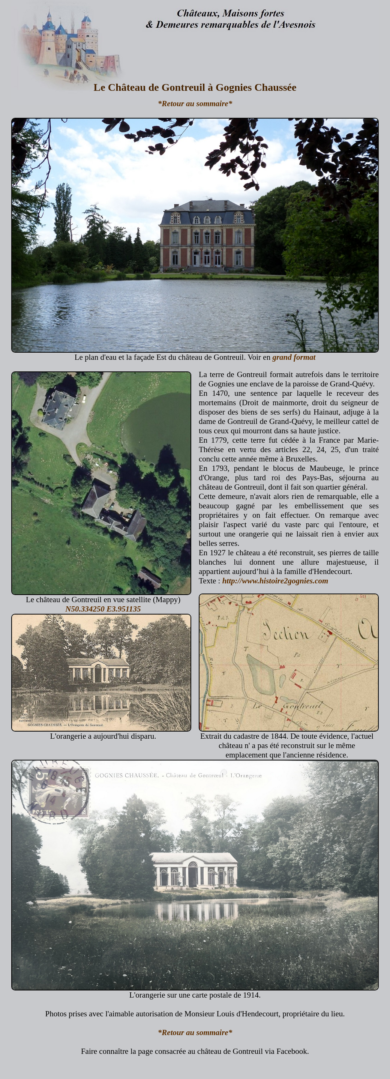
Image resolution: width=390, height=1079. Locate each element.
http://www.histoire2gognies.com (275, 580)
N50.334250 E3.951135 (103, 608)
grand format (293, 357)
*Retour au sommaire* (195, 103)
